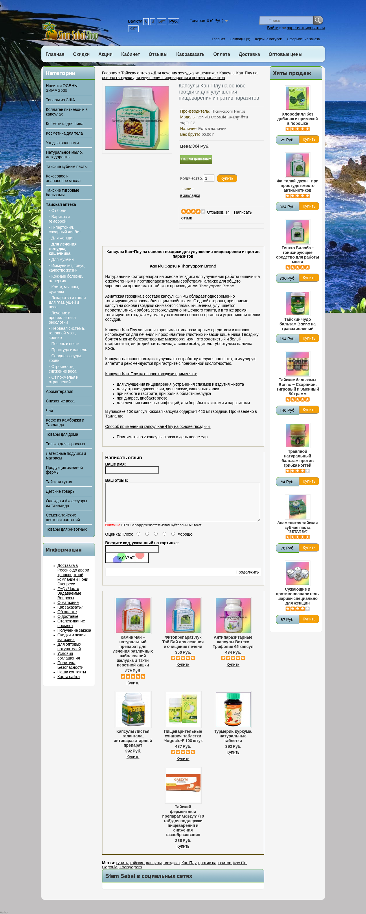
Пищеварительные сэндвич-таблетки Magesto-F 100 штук (183, 743)
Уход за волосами (62, 143)
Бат (161, 21)
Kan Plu (240, 870)
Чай (49, 411)
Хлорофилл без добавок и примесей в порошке (297, 119)
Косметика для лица (65, 124)
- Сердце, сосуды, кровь (65, 358)
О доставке (68, 617)
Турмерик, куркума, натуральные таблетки (233, 743)
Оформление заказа (303, 39)
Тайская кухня (59, 482)
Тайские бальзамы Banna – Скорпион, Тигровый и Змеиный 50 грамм (297, 387)
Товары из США (60, 100)
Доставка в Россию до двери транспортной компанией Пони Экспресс (73, 575)
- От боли (58, 211)
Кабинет (130, 54)
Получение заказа (74, 631)
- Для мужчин (61, 260)
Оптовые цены (286, 54)
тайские (137, 870)
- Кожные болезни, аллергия (66, 278)
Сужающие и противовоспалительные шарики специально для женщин (297, 596)
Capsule (110, 874)
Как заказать (190, 54)
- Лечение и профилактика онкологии (62, 318)
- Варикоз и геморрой (59, 219)
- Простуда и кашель (68, 350)
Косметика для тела (64, 133)
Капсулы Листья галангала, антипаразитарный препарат (133, 745)
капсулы (154, 870)
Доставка (249, 54)
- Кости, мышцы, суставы (64, 289)
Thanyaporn (130, 874)
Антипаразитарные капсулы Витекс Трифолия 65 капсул (233, 649)
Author (4, 912)
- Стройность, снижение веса (63, 369)
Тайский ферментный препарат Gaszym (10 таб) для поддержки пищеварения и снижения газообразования (183, 828)
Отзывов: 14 (218, 212)
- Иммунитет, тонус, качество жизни (67, 268)
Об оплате (67, 612)
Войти (272, 28)
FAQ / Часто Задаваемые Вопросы (70, 593)
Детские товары (61, 492)
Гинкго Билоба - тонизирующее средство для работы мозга (297, 255)
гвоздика (171, 870)
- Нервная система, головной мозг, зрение (67, 333)
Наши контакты (72, 672)
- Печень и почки (64, 344)
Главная (218, 39)
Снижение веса (60, 401)
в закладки (190, 196)
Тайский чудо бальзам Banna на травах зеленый (297, 324)
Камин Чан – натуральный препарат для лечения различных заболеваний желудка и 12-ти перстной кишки (133, 658)
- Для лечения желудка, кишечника (63, 249)
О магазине (68, 603)
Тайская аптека (61, 205)
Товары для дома (62, 435)
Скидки (81, 54)
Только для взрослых (65, 444)
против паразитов (214, 870)
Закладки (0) (240, 39)
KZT (133, 29)
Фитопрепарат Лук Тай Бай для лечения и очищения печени (183, 649)
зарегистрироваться (306, 28)
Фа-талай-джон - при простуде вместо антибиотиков (298, 186)
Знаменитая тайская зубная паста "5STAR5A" (297, 527)
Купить (132, 690)
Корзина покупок (268, 39)
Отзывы (158, 54)
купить (122, 870)
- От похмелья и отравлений (63, 380)
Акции (105, 54)
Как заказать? (70, 607)
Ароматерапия (59, 392)
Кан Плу (188, 870)
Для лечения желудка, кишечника (185, 73)
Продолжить (247, 579)
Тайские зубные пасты (67, 167)
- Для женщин (62, 238)
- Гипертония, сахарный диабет (65, 230)
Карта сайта (69, 677)
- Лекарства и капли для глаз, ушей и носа (67, 302)
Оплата (221, 54)
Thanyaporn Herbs (228, 111)
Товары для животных (66, 529)
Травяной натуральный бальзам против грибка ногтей (298, 459)
